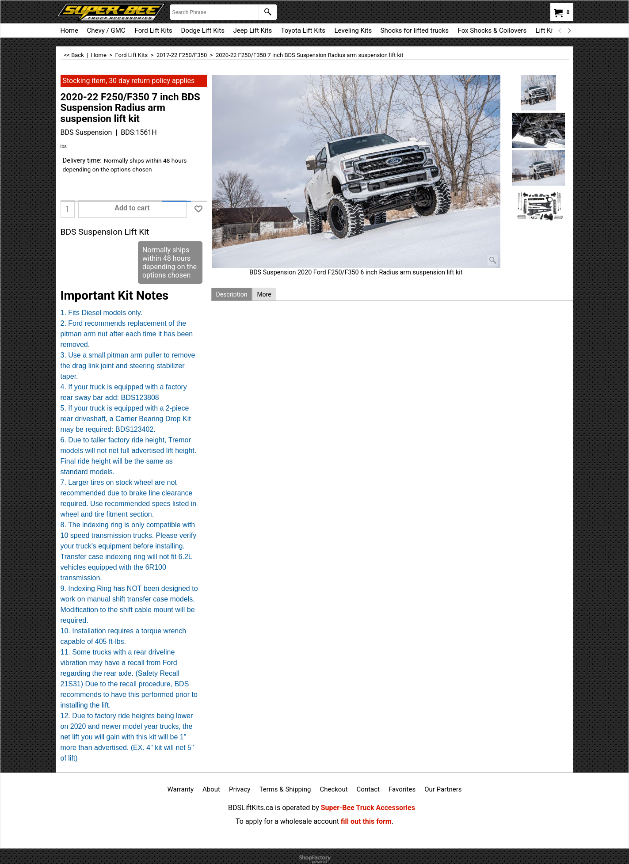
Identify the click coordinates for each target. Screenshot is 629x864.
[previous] (560, 30)
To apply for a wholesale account (287, 821)
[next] (569, 30)
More (264, 294)
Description (232, 294)
